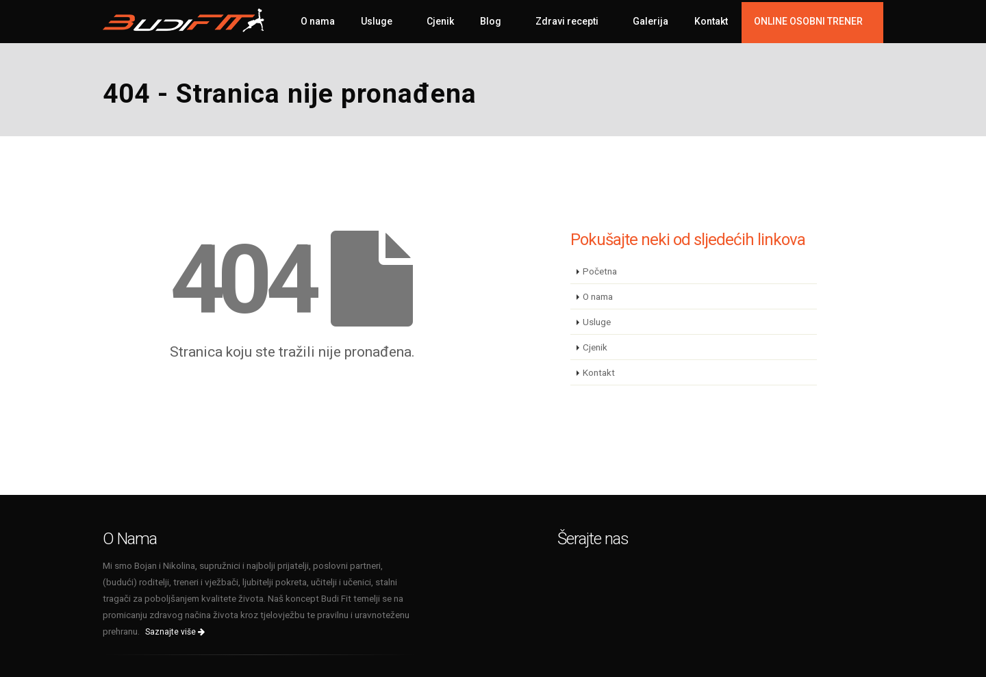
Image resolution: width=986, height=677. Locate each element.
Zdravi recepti (566, 21)
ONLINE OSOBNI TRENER (808, 21)
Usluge (376, 21)
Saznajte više (175, 632)
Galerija (650, 21)
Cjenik (440, 21)
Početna (600, 271)
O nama (318, 21)
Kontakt (711, 21)
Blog (490, 21)
